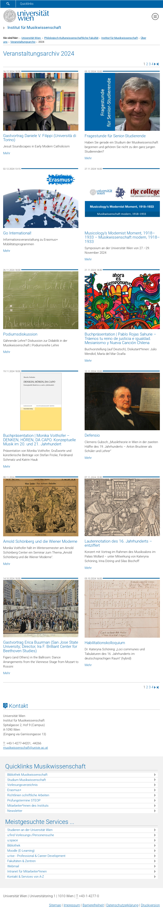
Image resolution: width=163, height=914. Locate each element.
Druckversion (150, 905)
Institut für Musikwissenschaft (34, 27)
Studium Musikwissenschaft (26, 780)
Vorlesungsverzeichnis (22, 785)
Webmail (13, 866)
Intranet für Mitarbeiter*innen (27, 871)
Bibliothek (13, 845)
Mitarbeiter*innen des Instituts (28, 805)
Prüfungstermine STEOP (23, 800)
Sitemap (55, 905)
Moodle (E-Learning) (21, 851)
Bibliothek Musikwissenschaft (27, 775)
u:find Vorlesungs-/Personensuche (30, 835)
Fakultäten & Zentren (21, 861)
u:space (12, 840)
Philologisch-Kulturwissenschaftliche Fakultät (71, 37)
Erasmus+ (14, 790)
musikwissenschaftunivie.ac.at (25, 748)
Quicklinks (27, 4)
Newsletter (14, 811)
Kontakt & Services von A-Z (25, 876)
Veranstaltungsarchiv (22, 41)
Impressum (72, 905)
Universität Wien (31, 37)
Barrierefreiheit (93, 905)
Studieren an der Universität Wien (30, 830)
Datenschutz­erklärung (122, 905)
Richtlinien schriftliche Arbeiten (28, 795)
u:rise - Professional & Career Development (36, 856)
